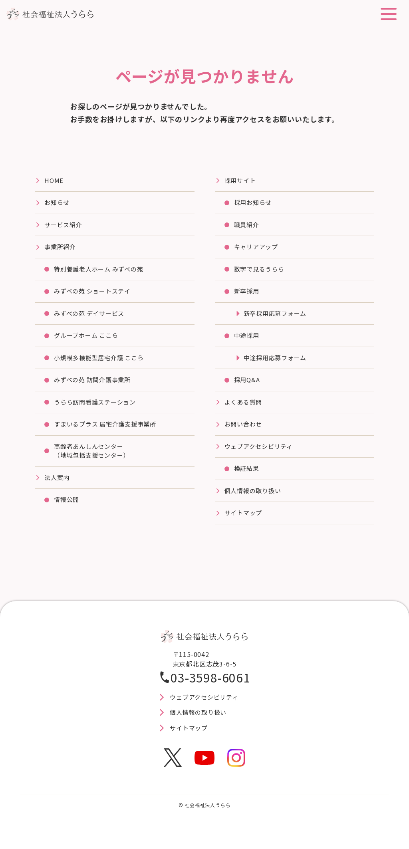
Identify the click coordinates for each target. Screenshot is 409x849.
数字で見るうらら (261, 272)
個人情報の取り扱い (254, 499)
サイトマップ (244, 522)
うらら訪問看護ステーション (97, 408)
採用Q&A (247, 386)
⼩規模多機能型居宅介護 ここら (102, 363)
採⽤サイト (241, 181)
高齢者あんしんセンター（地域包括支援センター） (94, 458)
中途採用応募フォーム (277, 363)
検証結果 (247, 477)
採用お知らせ (254, 203)
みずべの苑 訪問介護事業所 (95, 386)
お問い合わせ (244, 431)
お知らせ (57, 203)
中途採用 (247, 340)
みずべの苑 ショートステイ (95, 295)
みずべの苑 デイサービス (91, 317)
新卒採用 (247, 295)
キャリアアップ (257, 249)
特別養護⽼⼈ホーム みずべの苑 (101, 272)
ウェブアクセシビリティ (261, 454)
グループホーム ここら (88, 340)
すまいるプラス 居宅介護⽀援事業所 (108, 431)
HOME (54, 181)
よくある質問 (244, 408)
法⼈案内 (57, 486)
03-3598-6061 (210, 687)
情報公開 (67, 509)
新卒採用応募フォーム (277, 317)
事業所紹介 (61, 249)
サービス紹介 (64, 226)
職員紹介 (247, 226)
